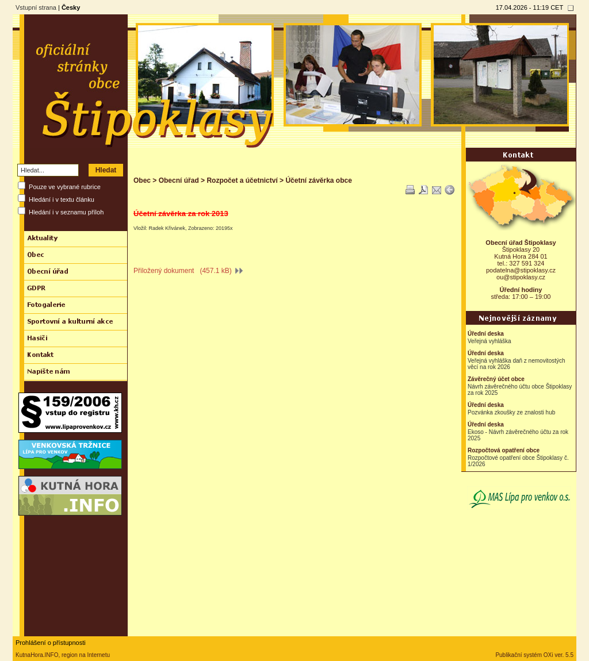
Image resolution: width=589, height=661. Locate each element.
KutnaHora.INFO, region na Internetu (63, 655)
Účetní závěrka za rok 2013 (180, 213)
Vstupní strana (36, 7)
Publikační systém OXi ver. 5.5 (534, 655)
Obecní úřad (179, 180)
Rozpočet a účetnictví (241, 180)
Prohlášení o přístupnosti (51, 642)
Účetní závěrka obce (318, 180)
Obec (142, 180)
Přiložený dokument (188, 271)
